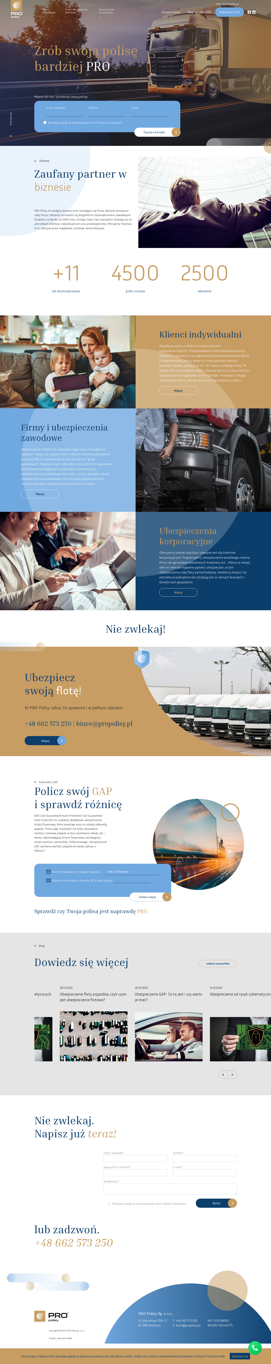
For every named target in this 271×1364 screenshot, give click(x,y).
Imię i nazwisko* (113, 1153)
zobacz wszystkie (217, 963)
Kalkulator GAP (229, 12)
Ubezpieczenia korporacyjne (106, 11)
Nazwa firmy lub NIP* (116, 1167)
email (134, 107)
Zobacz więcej (147, 897)
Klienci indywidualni (48, 11)
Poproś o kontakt (154, 132)
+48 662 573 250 (186, 1320)
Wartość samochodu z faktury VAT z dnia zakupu (79, 880)
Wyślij (216, 1203)
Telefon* (178, 1153)
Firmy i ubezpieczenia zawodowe (76, 11)
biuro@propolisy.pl (227, 3)
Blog (190, 12)
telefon (93, 107)
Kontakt (206, 12)
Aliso (70, 1338)
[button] (223, 1075)
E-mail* (177, 1167)
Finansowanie (171, 12)
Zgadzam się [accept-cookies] (240, 1356)
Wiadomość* (111, 1181)
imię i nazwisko (55, 107)
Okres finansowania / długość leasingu (73, 871)
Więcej (178, 390)
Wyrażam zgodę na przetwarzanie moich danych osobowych (85, 122)
